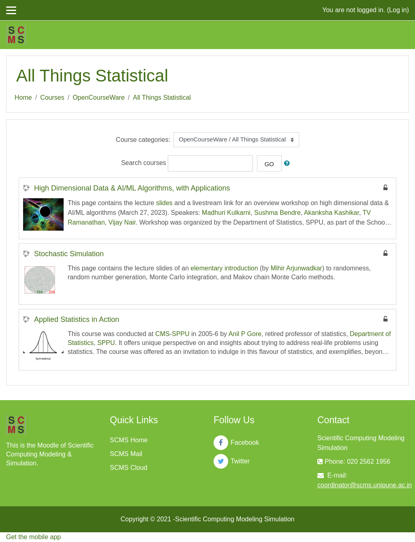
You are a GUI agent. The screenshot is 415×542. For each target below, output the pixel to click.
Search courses (143, 162)
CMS (162, 333)
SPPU (181, 333)
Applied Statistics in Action (76, 319)
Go (269, 164)
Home (23, 97)
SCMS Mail (126, 453)
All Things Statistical (162, 97)
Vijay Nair (122, 222)
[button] (288, 163)
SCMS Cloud (128, 467)
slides (164, 202)
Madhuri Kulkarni (226, 212)
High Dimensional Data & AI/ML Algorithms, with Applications (132, 188)
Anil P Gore (245, 333)
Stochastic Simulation (69, 254)
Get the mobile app (33, 536)
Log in (398, 9)
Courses (52, 97)
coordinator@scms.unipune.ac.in (364, 485)
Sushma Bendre (277, 212)
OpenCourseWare (98, 97)
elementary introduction (224, 268)
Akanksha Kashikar (331, 212)
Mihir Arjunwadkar (296, 268)
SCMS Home (129, 440)
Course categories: (143, 139)
